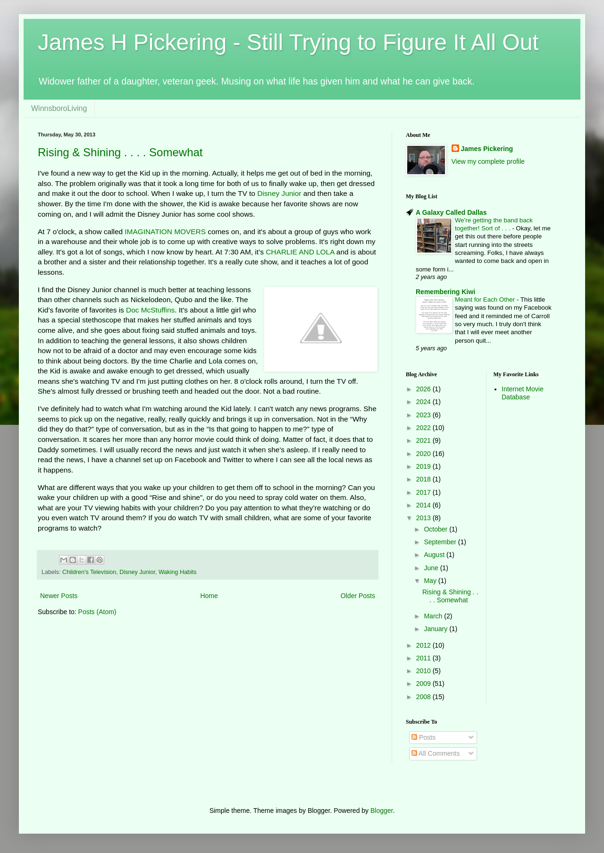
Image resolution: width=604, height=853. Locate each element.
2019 (424, 466)
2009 (424, 683)
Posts (423, 737)
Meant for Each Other (486, 299)
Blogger (381, 810)
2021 (424, 440)
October (436, 529)
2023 (424, 415)
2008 (424, 697)
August (435, 554)
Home (209, 596)
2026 (424, 389)
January (436, 629)
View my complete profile (488, 161)
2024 (424, 401)
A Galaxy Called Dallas (451, 212)
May (431, 580)
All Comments (435, 753)
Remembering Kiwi (445, 292)
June (432, 568)
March (434, 616)
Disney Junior (279, 193)
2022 (424, 427)
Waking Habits (178, 572)
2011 (424, 658)
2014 (424, 505)
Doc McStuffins (150, 310)
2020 (424, 453)
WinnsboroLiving (59, 108)
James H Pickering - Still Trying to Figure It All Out (288, 42)
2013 (424, 518)
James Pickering (487, 148)
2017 (424, 492)
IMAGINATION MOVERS (165, 232)
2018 (424, 479)
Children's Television (89, 572)
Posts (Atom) (97, 612)
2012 (424, 645)
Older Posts (358, 596)
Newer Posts (58, 596)
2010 (424, 671)
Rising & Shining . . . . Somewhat (120, 152)
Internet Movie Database (523, 393)
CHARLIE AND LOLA (300, 252)
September (441, 542)
